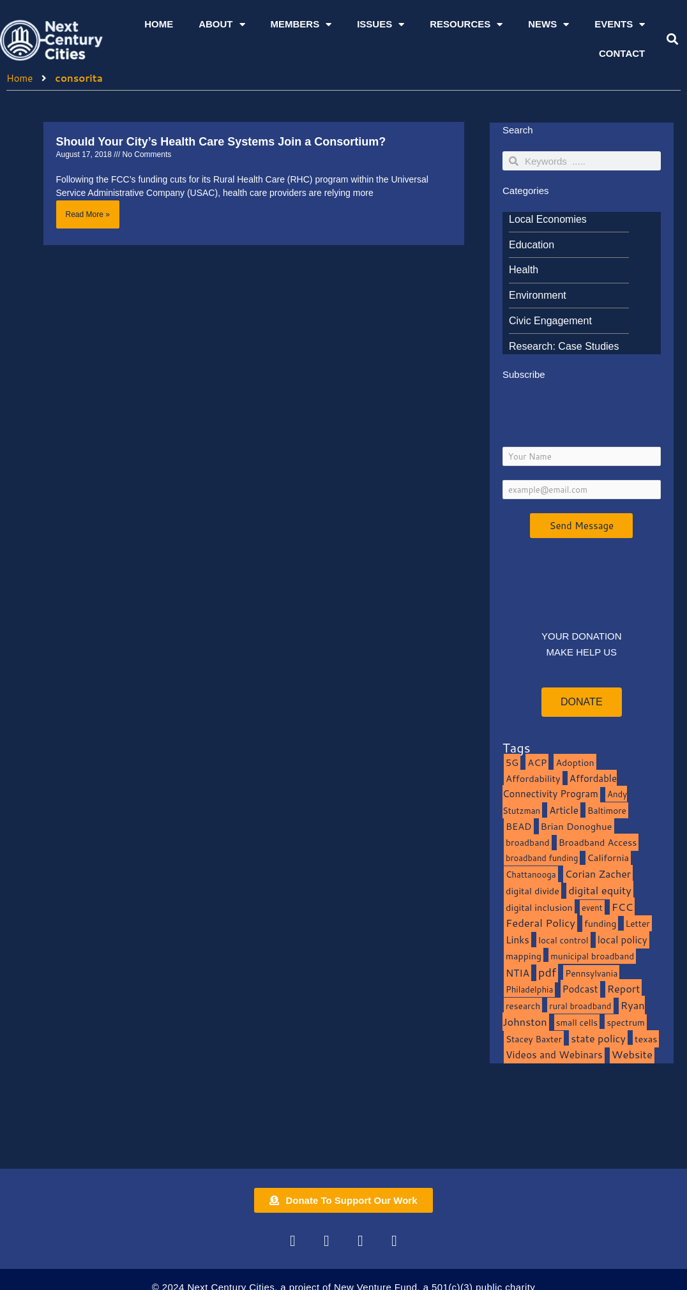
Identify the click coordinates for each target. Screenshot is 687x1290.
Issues (380, 24)
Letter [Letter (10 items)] (638, 923)
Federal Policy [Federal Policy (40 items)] (540, 922)
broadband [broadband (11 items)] (528, 842)
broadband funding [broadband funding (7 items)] (542, 858)
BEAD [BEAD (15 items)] (519, 826)
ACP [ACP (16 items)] (537, 762)
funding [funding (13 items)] (600, 923)
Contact (622, 53)
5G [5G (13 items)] (512, 762)
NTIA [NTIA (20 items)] (517, 973)
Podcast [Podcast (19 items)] (580, 989)
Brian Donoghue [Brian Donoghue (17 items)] (576, 826)
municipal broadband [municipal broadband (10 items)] (592, 956)
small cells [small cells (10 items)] (577, 1022)
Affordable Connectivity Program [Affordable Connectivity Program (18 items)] (559, 786)
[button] (672, 39)
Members (301, 24)
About (222, 24)
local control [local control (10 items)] (563, 940)
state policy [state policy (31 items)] (598, 1038)
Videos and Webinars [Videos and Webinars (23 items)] (554, 1054)
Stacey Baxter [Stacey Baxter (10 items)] (534, 1039)
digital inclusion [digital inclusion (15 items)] (539, 907)
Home (158, 24)
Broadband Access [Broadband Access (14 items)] (598, 842)
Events (619, 24)
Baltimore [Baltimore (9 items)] (606, 810)
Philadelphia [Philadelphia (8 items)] (529, 989)
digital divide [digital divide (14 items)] (532, 890)
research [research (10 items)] (523, 1006)
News (548, 24)
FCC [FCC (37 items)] (622, 906)
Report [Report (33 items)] (623, 988)
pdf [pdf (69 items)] (547, 972)
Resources (466, 24)
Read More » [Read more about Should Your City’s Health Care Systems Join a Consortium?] (88, 214)
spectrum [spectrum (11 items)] (626, 1022)
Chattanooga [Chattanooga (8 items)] (531, 874)
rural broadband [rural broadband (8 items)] (580, 1006)
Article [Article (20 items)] (563, 810)
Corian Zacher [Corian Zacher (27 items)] (598, 874)
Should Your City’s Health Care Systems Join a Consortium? (221, 141)
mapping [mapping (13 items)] (523, 956)
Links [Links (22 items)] (517, 940)
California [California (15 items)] (608, 857)
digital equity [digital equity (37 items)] (599, 890)
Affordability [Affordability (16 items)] (533, 778)
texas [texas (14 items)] (646, 1039)
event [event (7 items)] (592, 907)
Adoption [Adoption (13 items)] (574, 762)
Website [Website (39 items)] (632, 1054)
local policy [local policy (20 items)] (622, 940)
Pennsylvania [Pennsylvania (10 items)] (591, 973)
